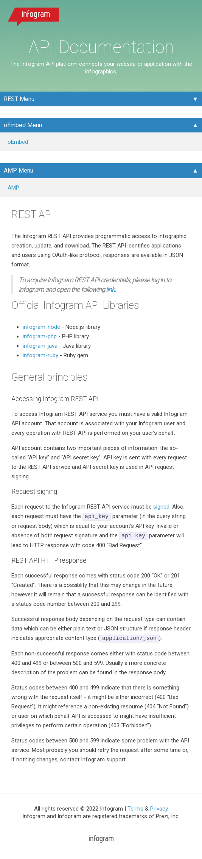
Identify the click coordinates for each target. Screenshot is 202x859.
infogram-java (40, 345)
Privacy (159, 808)
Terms (135, 808)
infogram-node (41, 327)
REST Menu (19, 99)
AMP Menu (18, 170)
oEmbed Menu (23, 125)
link (110, 289)
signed (161, 506)
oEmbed (18, 141)
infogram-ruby (40, 355)
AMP (13, 187)
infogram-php (40, 336)
